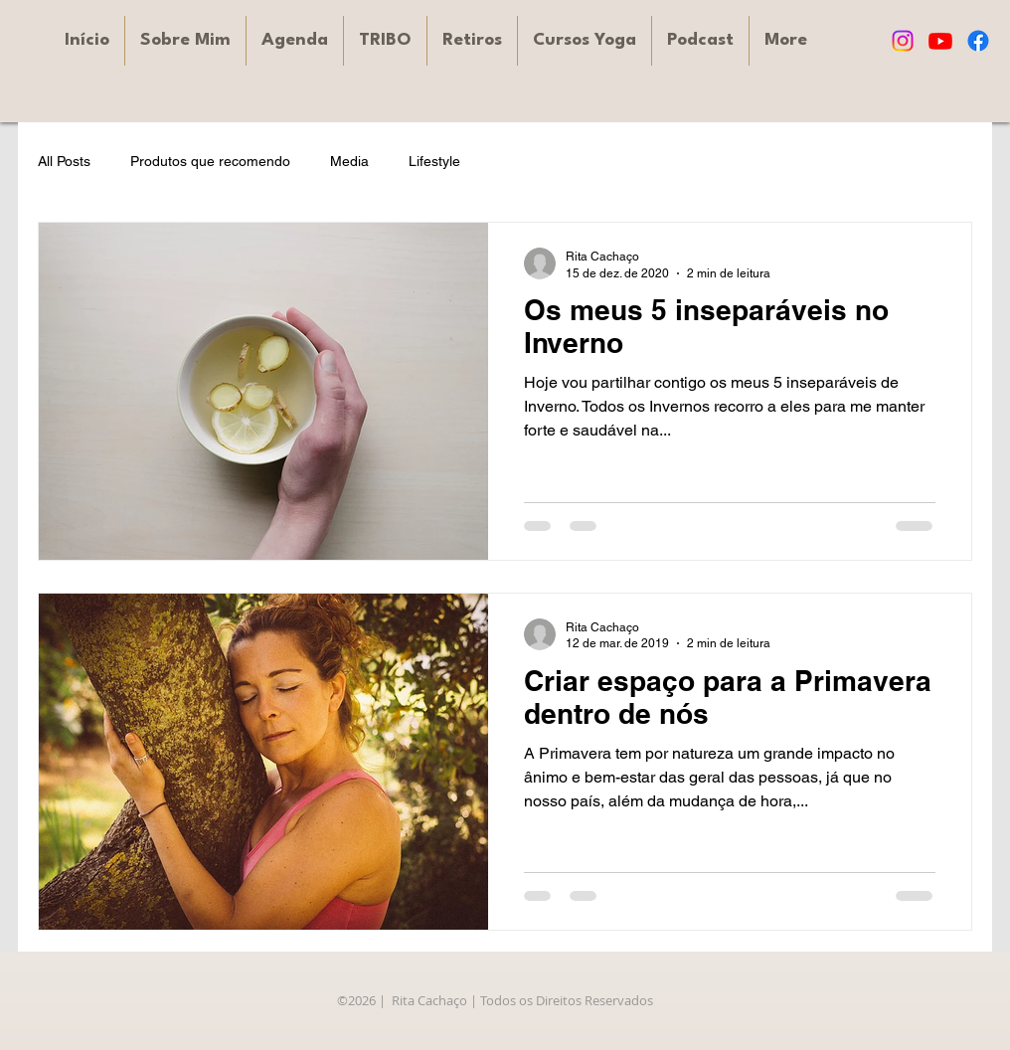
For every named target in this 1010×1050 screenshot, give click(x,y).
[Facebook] (978, 41)
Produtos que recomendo (210, 161)
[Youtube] (940, 41)
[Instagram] (903, 41)
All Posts (64, 161)
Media (349, 161)
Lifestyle (434, 161)
